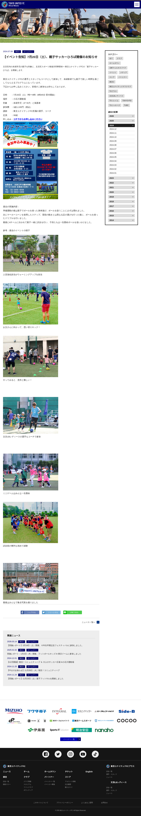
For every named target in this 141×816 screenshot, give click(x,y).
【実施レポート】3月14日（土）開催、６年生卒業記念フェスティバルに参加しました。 (45, 645)
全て (111, 58)
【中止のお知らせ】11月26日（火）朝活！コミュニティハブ (33, 670)
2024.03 (112, 165)
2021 (111, 187)
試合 (5, 777)
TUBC (126, 105)
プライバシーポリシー (64, 803)
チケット (69, 772)
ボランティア (28, 790)
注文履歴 (68, 784)
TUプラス (113, 91)
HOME (5, 11)
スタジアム (27, 784)
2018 (111, 201)
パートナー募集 (49, 784)
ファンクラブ (28, 787)
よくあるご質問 (87, 803)
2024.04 (112, 161)
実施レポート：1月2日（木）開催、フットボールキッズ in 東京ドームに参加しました (44, 654)
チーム (26, 772)
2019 (111, 197)
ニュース (7, 772)
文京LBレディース (116, 96)
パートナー (123, 77)
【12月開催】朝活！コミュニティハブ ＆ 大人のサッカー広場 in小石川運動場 (40, 662)
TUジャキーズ (114, 105)
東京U (111, 82)
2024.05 (112, 157)
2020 (111, 192)
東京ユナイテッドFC (16, 766)
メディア (123, 72)
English (89, 772)
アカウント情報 (70, 781)
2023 (111, 178)
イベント (112, 72)
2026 (111, 116)
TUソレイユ (113, 101)
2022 (111, 183)
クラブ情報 (27, 781)
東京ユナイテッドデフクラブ (120, 87)
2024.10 (112, 137)
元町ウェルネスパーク (117, 68)
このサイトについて (40, 803)
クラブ (119, 58)
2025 (111, 121)
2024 (111, 125)
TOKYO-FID (126, 101)
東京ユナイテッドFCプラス (122, 766)
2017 (111, 206)
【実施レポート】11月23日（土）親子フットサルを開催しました (35, 678)
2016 (111, 211)
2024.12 (112, 129)
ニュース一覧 (14, 11)
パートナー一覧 (69, 739)
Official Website (13, 4)
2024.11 (112, 133)
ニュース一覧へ (88, 622)
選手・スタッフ (111, 774)
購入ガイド (69, 787)
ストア (111, 77)
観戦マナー (7, 784)
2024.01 (112, 173)
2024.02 (112, 169)
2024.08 (112, 145)
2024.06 (112, 153)
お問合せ (104, 803)
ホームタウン (114, 63)
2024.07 (112, 149)
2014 (111, 220)
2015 (111, 215)
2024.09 (112, 141)
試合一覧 (6, 781)
